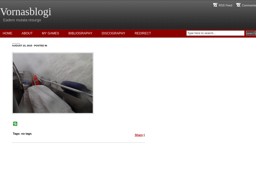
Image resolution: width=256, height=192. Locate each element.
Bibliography (80, 33)
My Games (50, 33)
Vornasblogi (25, 12)
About (27, 33)
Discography (113, 33)
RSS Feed (225, 5)
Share (139, 135)
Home (7, 33)
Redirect (143, 33)
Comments (249, 5)
